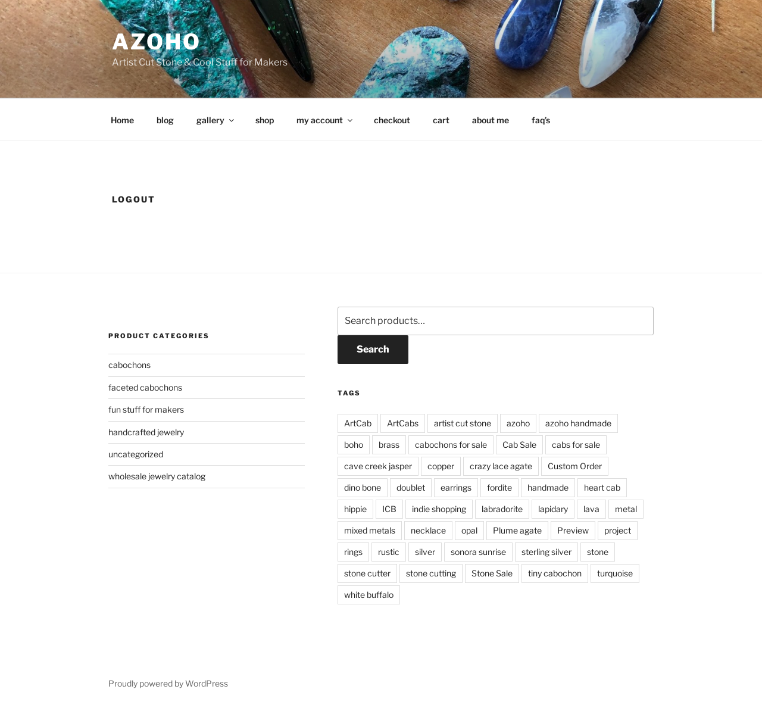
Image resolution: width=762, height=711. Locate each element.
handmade (548, 487)
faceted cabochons (145, 387)
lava (591, 509)
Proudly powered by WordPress (168, 683)
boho (353, 444)
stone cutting (431, 573)
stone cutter (367, 573)
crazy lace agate (501, 466)
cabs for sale (576, 444)
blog (165, 120)
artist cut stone (462, 423)
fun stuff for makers (146, 409)
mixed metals (369, 530)
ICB (389, 509)
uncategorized (135, 454)
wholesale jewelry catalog (156, 476)
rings (353, 552)
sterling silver (546, 552)
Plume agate (517, 530)
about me (490, 120)
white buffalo (369, 595)
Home (122, 120)
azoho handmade (578, 423)
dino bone (362, 487)
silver (425, 552)
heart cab (602, 487)
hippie (355, 509)
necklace (428, 530)
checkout (392, 120)
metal (626, 509)
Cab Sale (519, 444)
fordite (499, 487)
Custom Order (575, 466)
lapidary (553, 509)
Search (373, 349)
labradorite (502, 509)
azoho (156, 42)
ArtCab (357, 423)
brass (389, 444)
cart (441, 120)
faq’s (541, 120)
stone (597, 552)
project (617, 530)
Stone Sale (492, 573)
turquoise (615, 573)
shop (264, 120)
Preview (573, 530)
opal (469, 530)
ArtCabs (403, 423)
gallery (216, 120)
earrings (456, 487)
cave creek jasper (378, 466)
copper (440, 466)
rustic (388, 552)
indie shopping (439, 509)
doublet (410, 487)
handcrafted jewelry (146, 432)
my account (325, 120)
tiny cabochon (555, 573)
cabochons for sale (451, 444)
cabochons (129, 365)
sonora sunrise (478, 552)
